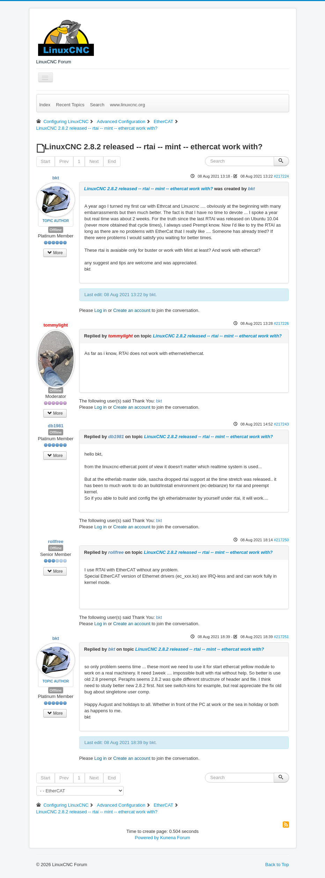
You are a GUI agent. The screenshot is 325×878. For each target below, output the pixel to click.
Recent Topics (70, 104)
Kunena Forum (175, 837)
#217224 (281, 176)
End (112, 161)
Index (45, 104)
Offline (56, 230)
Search (97, 104)
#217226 (281, 323)
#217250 (281, 540)
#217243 (281, 424)
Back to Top (277, 864)
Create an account (131, 310)
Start (45, 161)
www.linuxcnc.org (127, 104)
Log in (100, 310)
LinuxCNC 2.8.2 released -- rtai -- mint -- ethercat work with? (148, 188)
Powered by (147, 837)
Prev (64, 161)
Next (94, 161)
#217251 (281, 637)
